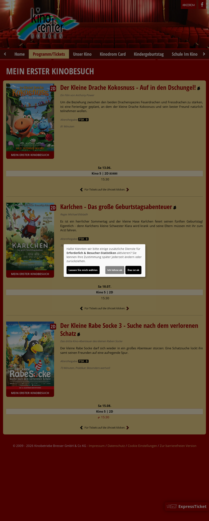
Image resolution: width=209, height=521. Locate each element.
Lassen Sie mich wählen (83, 270)
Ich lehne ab (114, 270)
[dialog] (104, 260)
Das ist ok (133, 270)
